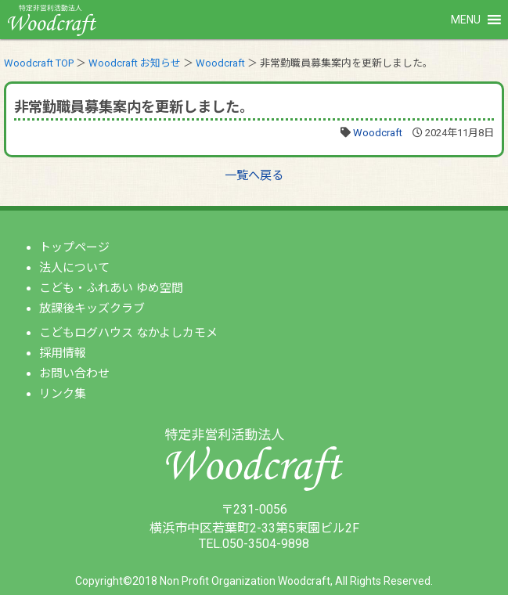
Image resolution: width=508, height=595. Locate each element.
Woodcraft (377, 133)
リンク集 (62, 394)
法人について (74, 268)
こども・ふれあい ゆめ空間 (111, 288)
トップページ (74, 247)
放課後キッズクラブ (92, 308)
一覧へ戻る (254, 175)
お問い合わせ (74, 373)
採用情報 (62, 353)
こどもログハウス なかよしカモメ (128, 333)
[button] (466, 19)
